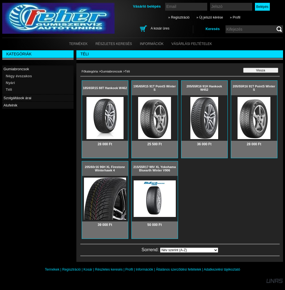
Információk (144, 269)
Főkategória (90, 71)
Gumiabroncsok (16, 69)
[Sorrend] (189, 250)
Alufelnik (10, 105)
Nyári (10, 83)
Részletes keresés (109, 269)
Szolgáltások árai (17, 98)
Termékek (52, 269)
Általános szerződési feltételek (178, 269)
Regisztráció (71, 269)
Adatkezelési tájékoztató (222, 269)
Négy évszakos (19, 76)
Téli (9, 89)
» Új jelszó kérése (209, 17)
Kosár (87, 269)
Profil (129, 269)
